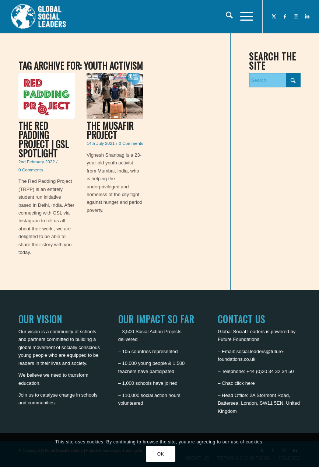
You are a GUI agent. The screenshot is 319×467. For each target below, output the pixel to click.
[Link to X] (274, 16)
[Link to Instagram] (296, 16)
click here (245, 383)
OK (160, 454)
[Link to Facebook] (285, 16)
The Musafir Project (110, 130)
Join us (26, 395)
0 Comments (30, 169)
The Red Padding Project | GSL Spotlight (43, 139)
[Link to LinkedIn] (307, 16)
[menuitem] (225, 16)
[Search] (225, 16)
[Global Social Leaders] (39, 16)
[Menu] (243, 16)
